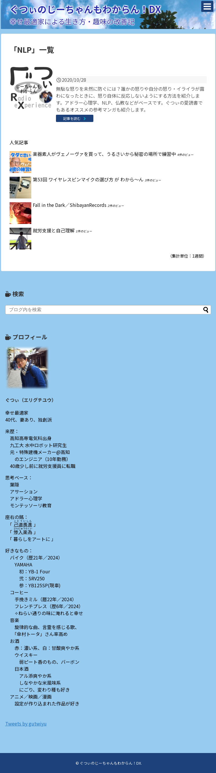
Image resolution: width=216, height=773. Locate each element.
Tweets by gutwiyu (26, 723)
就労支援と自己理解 (54, 230)
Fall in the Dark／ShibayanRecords (69, 204)
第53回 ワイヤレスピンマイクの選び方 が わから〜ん (88, 179)
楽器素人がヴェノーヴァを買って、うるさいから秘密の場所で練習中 (104, 153)
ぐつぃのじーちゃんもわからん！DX (85, 9)
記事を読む (72, 118)
